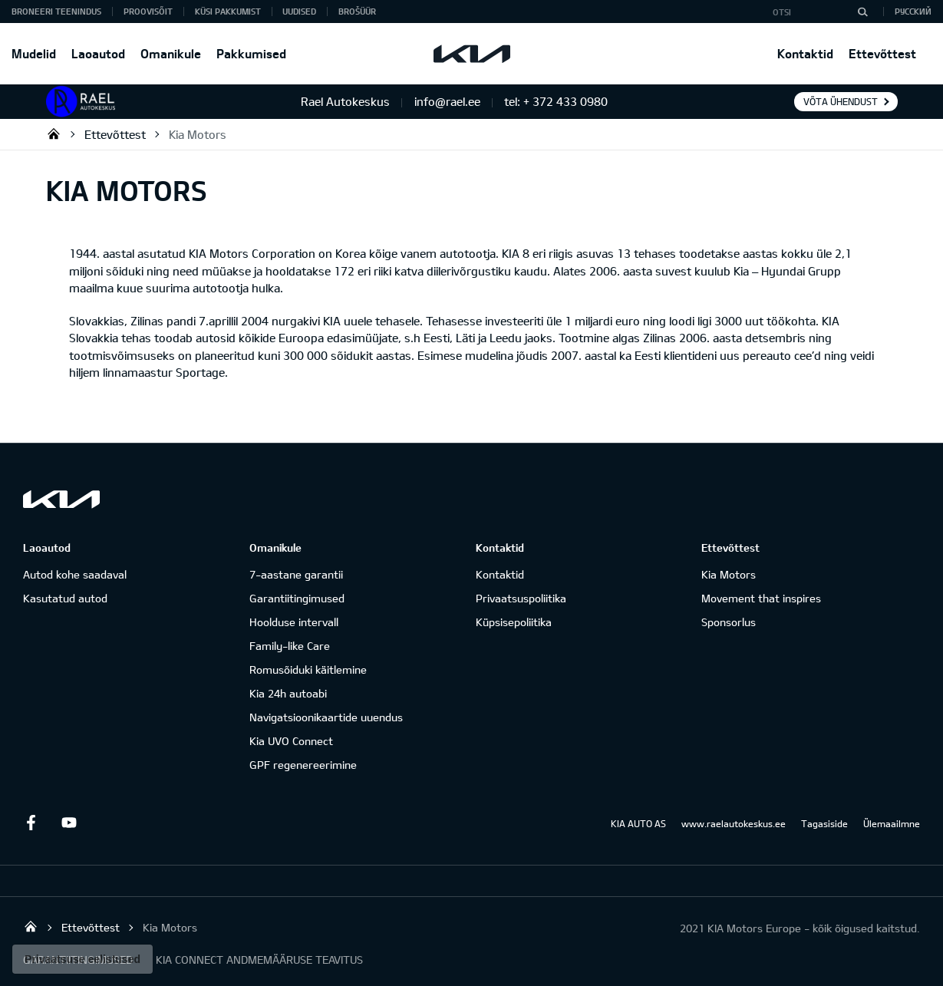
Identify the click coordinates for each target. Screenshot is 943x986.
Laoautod (98, 53)
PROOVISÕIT (148, 11)
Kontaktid (805, 53)
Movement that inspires (761, 598)
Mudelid (34, 53)
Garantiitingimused (297, 598)
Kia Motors (197, 134)
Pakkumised (251, 53)
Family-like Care (289, 645)
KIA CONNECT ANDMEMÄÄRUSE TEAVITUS (259, 959)
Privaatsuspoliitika (521, 598)
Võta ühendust (840, 101)
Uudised (299, 11)
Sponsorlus (728, 621)
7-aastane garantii (296, 574)
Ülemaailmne (891, 823)
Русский (913, 11)
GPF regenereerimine (303, 764)
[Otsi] (862, 11)
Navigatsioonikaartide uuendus (326, 717)
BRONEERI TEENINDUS (56, 11)
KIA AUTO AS (638, 823)
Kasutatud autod (65, 598)
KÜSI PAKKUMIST (228, 11)
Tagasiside (824, 823)
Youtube (69, 822)
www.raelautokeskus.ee (733, 823)
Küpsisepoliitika (514, 621)
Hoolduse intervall (293, 621)
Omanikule (170, 53)
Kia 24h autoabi (288, 693)
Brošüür (357, 11)
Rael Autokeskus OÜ (53, 133)
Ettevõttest (882, 53)
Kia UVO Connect (291, 740)
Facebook (30, 822)
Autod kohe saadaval (75, 574)
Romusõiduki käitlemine (308, 669)
